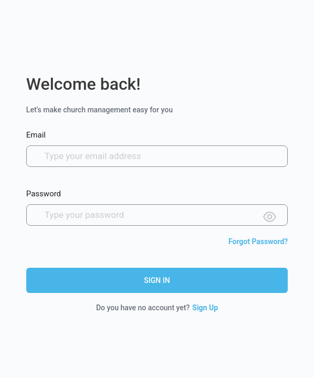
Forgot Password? (258, 241)
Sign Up (205, 307)
